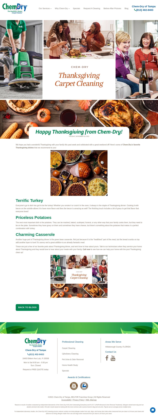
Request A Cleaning (91, 8)
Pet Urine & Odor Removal (73, 359)
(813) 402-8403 (143, 10)
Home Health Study (70, 365)
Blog (126, 8)
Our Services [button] (45, 8)
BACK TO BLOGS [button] (27, 307)
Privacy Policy (78, 400)
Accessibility (66, 400)
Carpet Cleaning (68, 348)
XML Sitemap (91, 400)
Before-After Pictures (112, 8)
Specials (76, 8)
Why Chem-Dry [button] (62, 8)
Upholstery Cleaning (70, 354)
